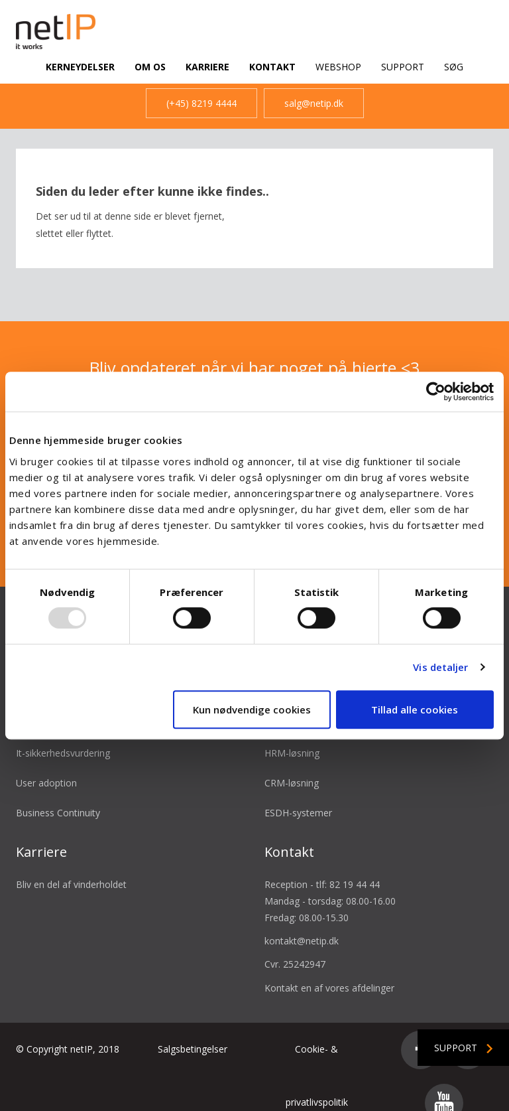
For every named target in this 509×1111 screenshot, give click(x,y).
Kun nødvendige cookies (252, 709)
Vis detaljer (440, 667)
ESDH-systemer (298, 797)
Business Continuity (58, 797)
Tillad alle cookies (414, 709)
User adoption (46, 767)
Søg (453, 66)
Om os (150, 66)
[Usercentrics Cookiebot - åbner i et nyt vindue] (436, 392)
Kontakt (272, 66)
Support (402, 66)
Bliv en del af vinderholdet (71, 869)
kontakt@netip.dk (301, 925)
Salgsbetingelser (192, 1033)
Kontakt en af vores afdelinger (329, 972)
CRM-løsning (291, 767)
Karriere (207, 66)
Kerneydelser (80, 66)
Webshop (338, 66)
